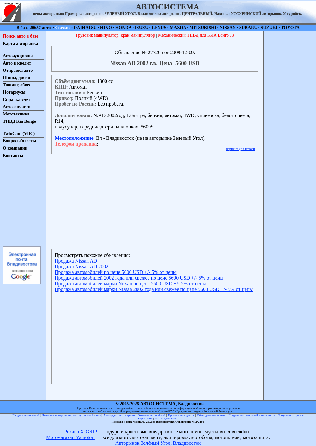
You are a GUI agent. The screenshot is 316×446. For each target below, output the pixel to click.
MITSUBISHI (203, 27)
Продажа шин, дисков (181, 415)
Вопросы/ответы (19, 141)
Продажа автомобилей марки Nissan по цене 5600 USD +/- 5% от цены (130, 283)
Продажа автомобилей (25, 415)
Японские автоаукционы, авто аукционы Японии (71, 415)
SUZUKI (269, 27)
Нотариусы (14, 92)
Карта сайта (145, 418)
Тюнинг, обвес (17, 85)
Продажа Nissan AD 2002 (81, 266)
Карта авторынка (20, 43)
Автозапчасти (17, 106)
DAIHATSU (85, 27)
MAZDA (178, 27)
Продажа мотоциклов (291, 415)
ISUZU (141, 27)
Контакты (13, 155)
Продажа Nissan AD (76, 260)
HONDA (123, 27)
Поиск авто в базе (20, 36)
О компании (15, 148)
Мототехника (16, 114)
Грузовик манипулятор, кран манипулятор (115, 35)
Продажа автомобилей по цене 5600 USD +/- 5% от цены (115, 272)
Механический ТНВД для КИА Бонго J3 (196, 35)
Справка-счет (16, 99)
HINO (106, 27)
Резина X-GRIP (80, 431)
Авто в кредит (17, 63)
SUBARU (248, 27)
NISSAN (228, 27)
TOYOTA (290, 27)
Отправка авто (18, 70)
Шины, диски (16, 77)
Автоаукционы (18, 55)
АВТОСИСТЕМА (158, 403)
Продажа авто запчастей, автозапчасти (252, 415)
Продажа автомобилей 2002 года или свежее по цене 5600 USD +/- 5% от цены (139, 278)
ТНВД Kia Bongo (19, 121)
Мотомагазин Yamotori (70, 437)
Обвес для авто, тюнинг (211, 415)
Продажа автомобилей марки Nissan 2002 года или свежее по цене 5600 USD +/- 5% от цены (154, 289)
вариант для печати (240, 149)
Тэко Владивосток (166, 418)
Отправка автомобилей (152, 415)
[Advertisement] (21, 202)
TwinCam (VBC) (19, 133)
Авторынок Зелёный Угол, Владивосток (158, 443)
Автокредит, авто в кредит (119, 415)
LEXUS (159, 27)
